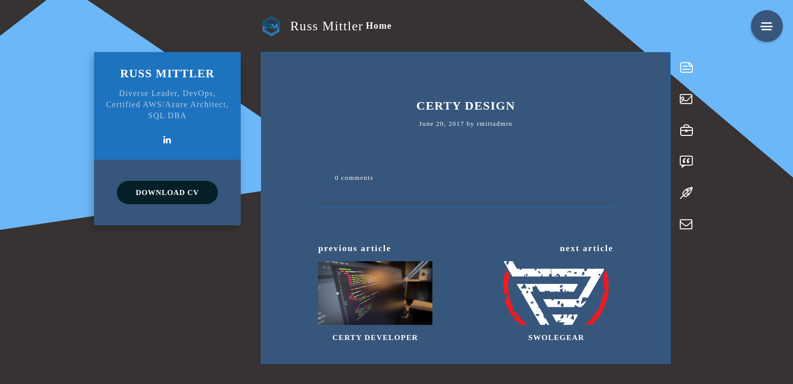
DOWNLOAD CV (167, 192)
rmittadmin (495, 123)
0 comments (354, 177)
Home (378, 26)
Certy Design (465, 105)
